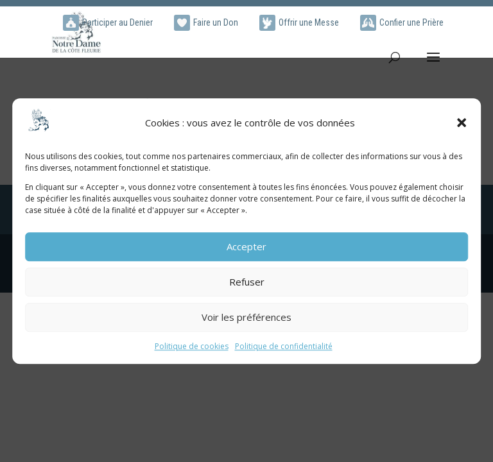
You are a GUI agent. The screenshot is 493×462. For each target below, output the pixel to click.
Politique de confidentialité (284, 346)
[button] (461, 123)
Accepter (246, 247)
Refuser (246, 282)
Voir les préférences (246, 317)
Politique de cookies (192, 346)
